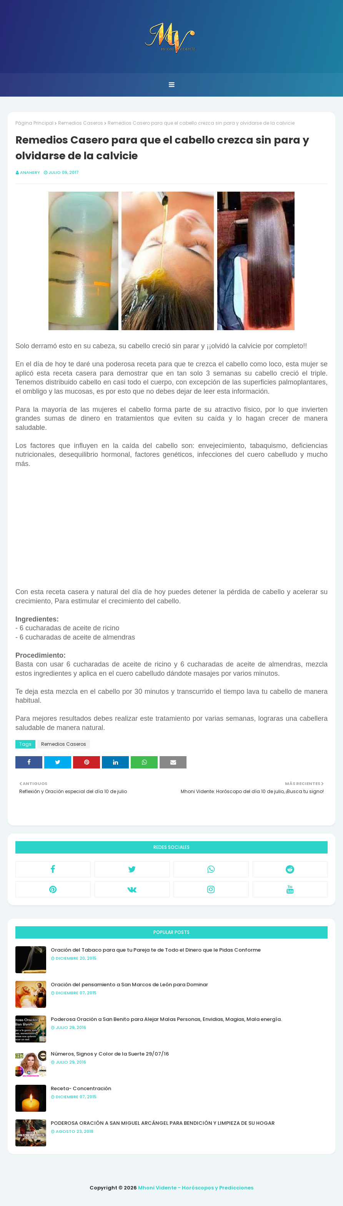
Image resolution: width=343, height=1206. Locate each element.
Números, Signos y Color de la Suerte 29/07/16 (110, 1053)
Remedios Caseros (80, 123)
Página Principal (34, 123)
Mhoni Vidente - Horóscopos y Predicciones (195, 1187)
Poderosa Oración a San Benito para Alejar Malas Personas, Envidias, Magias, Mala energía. (166, 1019)
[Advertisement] (171, 531)
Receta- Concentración (81, 1088)
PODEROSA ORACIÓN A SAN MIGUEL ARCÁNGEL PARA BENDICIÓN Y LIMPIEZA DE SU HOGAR (163, 1123)
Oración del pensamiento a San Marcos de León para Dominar (129, 984)
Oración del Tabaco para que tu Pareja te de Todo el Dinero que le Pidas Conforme (156, 950)
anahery (30, 172)
